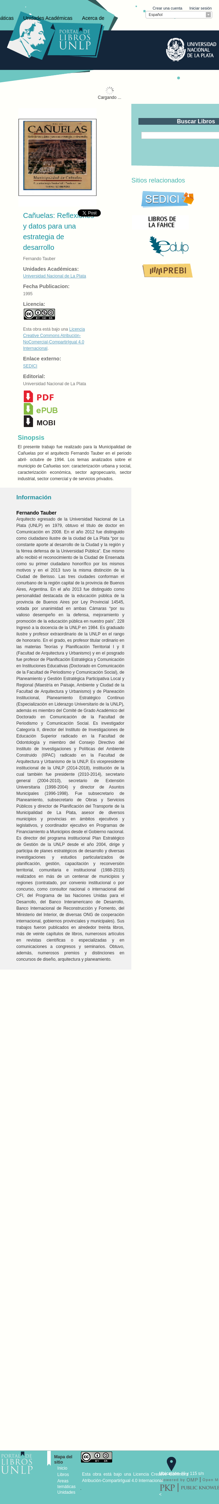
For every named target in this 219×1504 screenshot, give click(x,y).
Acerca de (93, 18)
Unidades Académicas (48, 18)
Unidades (67, 1492)
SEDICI (30, 366)
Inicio (62, 1468)
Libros (63, 1474)
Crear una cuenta (167, 8)
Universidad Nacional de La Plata (54, 276)
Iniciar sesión (200, 8)
